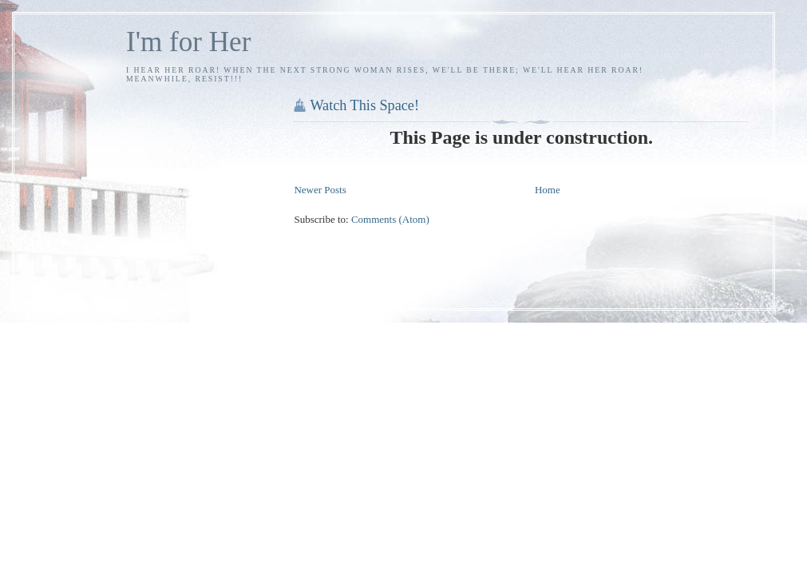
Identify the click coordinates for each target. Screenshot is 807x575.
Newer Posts (320, 190)
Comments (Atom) (390, 219)
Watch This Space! (364, 105)
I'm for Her (188, 42)
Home (547, 190)
